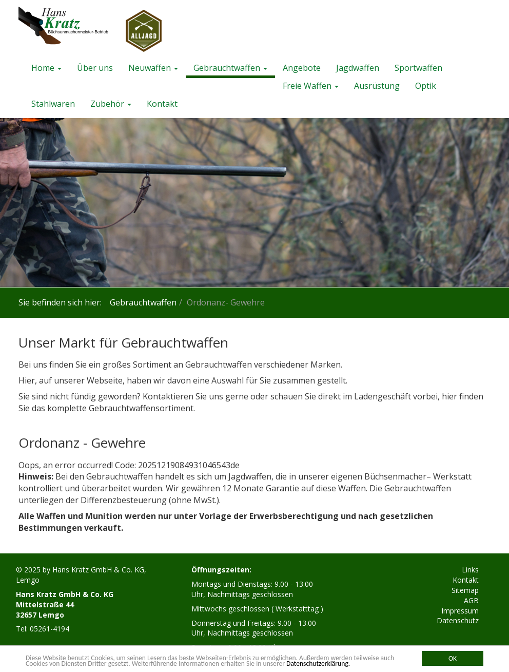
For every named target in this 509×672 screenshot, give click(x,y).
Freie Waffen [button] (311, 85)
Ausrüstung (377, 85)
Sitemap (465, 590)
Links (470, 569)
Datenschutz (458, 620)
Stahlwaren (53, 103)
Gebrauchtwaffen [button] (230, 67)
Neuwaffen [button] (153, 67)
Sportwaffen (418, 67)
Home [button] (46, 67)
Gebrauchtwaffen (143, 302)
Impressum (460, 611)
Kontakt (162, 103)
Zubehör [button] (110, 103)
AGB (471, 600)
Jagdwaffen (357, 67)
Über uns (95, 67)
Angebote (302, 67)
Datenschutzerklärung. (318, 663)
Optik (425, 85)
